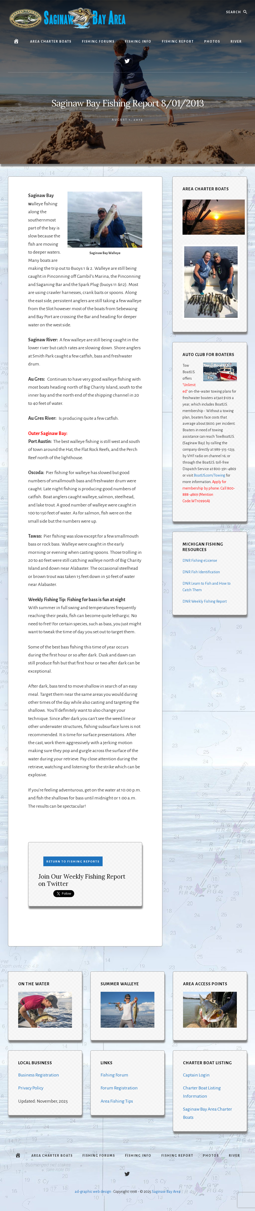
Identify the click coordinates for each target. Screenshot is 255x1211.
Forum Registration (119, 1087)
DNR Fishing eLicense (200, 561)
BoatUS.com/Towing (209, 475)
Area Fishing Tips (117, 1101)
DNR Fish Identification (201, 572)
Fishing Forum (114, 1074)
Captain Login (196, 1074)
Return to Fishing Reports (73, 861)
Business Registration (38, 1074)
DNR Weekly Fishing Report (205, 601)
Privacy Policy (31, 1087)
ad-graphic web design (93, 1194)
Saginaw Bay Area (166, 1194)
